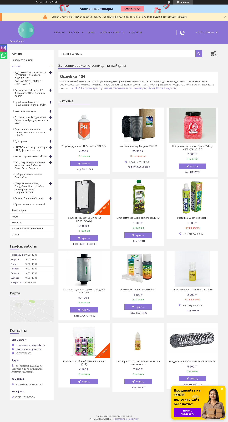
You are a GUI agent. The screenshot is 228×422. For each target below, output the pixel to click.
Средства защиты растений (30, 204)
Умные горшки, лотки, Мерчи (31, 156)
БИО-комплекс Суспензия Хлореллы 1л (138, 217)
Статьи (16, 234)
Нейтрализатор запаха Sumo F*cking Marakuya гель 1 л (192, 147)
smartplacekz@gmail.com (28, 349)
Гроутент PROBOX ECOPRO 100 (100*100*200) (84, 219)
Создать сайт (42, 2)
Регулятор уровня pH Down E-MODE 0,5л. (84, 146)
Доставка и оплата (112, 32)
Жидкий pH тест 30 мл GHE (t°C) (138, 289)
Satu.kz (129, 416)
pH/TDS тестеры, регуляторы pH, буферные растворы (31, 149)
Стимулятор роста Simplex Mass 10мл (192, 289)
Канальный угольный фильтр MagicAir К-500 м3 (84, 291)
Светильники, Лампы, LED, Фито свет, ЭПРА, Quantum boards (30, 93)
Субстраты (21, 141)
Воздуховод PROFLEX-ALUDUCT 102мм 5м (192, 361)
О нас (91, 32)
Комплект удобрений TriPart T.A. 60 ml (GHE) (84, 363)
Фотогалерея (19, 210)
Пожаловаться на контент (126, 418)
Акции (15, 216)
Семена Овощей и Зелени (29, 198)
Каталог (74, 32)
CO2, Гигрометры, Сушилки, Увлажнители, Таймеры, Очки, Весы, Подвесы (125, 88)
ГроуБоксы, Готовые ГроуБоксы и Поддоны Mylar (30, 103)
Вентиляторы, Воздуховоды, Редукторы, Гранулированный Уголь (31, 120)
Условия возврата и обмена (27, 228)
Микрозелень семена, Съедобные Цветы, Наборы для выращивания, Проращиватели (30, 188)
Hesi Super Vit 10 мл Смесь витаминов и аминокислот (138, 363)
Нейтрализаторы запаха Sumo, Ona (28, 176)
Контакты (135, 32)
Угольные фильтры (25, 111)
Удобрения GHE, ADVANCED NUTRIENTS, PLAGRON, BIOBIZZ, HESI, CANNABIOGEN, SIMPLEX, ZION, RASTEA (30, 78)
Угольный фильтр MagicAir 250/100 (138, 146)
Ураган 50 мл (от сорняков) (192, 217)
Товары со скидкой (22, 59)
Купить (86, 163)
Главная (59, 32)
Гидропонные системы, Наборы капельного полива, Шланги (30, 132)
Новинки (16, 222)
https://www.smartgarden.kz (30, 345)
